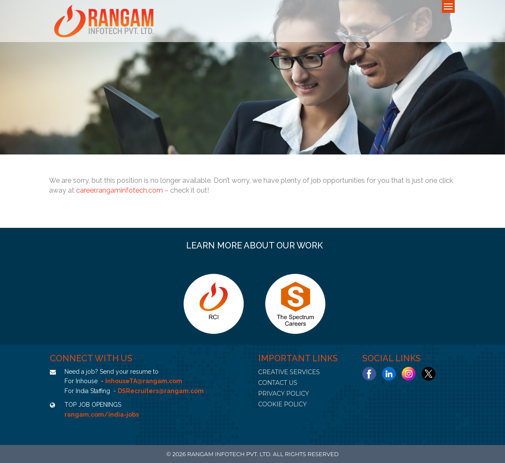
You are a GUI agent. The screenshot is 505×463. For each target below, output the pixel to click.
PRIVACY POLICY (283, 393)
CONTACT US (277, 383)
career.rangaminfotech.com (119, 190)
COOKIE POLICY (282, 404)
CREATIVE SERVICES (289, 372)
